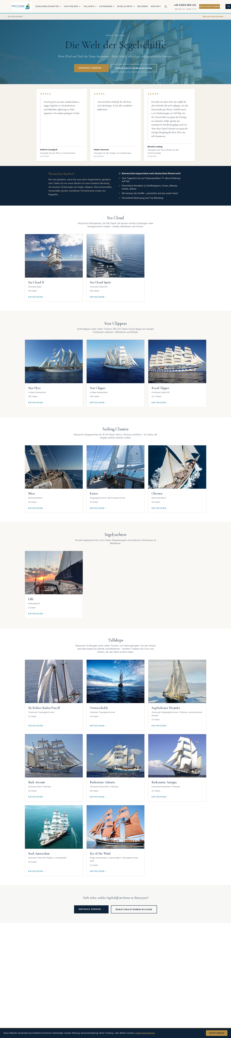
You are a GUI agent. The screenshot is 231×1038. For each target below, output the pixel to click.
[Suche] (166, 6)
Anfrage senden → (91, 68)
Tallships (89, 6)
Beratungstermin (209, 6)
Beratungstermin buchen (134, 68)
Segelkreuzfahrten (48, 6)
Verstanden (216, 1033)
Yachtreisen (72, 6)
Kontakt (156, 6)
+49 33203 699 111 (185, 5)
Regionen (142, 6)
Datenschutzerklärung (145, 1033)
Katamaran (106, 6)
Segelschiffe (126, 6)
